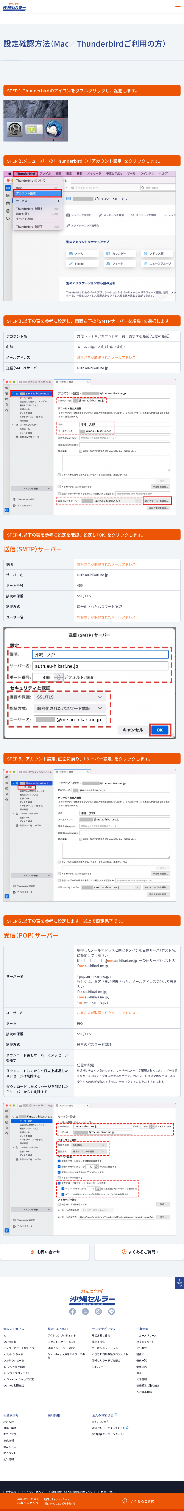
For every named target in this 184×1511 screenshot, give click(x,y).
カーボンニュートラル (105, 1348)
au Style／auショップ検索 (18, 1379)
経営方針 (8, 1422)
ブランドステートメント (62, 1342)
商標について (108, 1492)
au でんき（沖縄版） (14, 1367)
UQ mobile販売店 (13, 1385)
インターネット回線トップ (18, 1348)
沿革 (139, 1373)
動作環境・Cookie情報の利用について (73, 1492)
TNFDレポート (100, 1367)
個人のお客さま (14, 1329)
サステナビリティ (104, 1329)
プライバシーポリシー (34, 1492)
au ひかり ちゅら (13, 1354)
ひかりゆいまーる (13, 1360)
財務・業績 (9, 1428)
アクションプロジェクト (62, 1335)
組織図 (140, 1354)
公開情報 (141, 1379)
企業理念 (141, 1367)
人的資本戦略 (144, 1392)
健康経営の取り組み (148, 1385)
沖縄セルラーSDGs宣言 (61, 1348)
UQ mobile (9, 1342)
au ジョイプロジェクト (16, 1373)
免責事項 (11, 1492)
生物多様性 (98, 1342)
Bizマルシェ (100, 1422)
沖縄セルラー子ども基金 (106, 1360)
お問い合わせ (45, 1252)
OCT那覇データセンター (107, 1434)
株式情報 (8, 1440)
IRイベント (9, 1453)
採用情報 (54, 1415)
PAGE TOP (179, 1283)
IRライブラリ (11, 1434)
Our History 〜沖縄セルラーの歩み (66, 1355)
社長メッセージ (145, 1342)
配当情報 (8, 1459)
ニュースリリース (146, 1335)
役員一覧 (141, 1360)
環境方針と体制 (101, 1335)
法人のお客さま (104, 1415)
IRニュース (9, 1447)
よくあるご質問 (140, 1252)
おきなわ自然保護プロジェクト (110, 1354)
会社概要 (141, 1348)
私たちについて (58, 1329)
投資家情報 (11, 1415)
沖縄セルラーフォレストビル (110, 1428)
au (4, 1335)
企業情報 (142, 1329)
